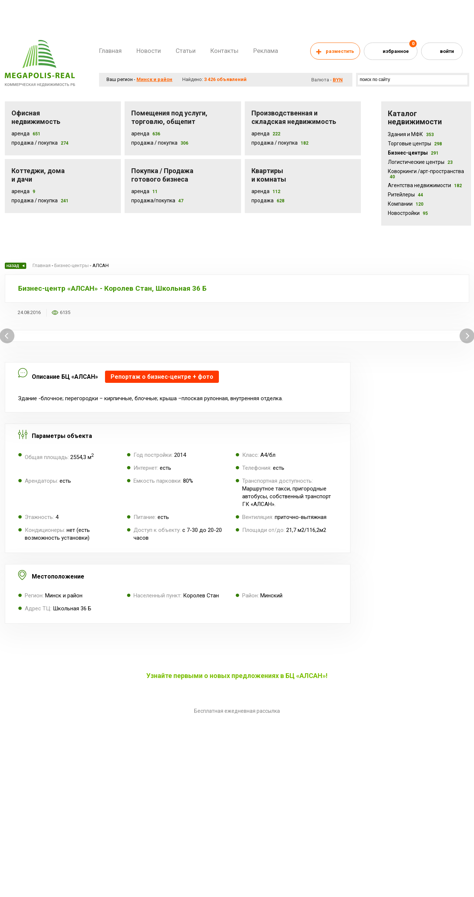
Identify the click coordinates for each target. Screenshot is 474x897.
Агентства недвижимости (425, 185)
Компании (405, 204)
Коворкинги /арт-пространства (426, 173)
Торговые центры (415, 143)
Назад (15, 266)
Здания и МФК (411, 134)
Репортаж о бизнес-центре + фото (162, 376)
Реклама (265, 50)
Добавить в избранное (80, 312)
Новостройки (408, 213)
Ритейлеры (405, 195)
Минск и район (154, 79)
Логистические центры (420, 162)
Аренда (20, 133)
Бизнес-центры (413, 153)
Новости (148, 50)
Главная (110, 50)
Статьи (186, 50)
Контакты (224, 50)
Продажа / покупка (154, 143)
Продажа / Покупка (34, 143)
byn (338, 79)
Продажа (262, 200)
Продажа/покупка (153, 200)
